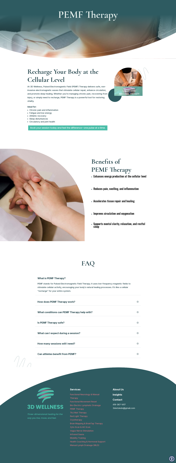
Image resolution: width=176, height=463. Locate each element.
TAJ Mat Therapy (78, 412)
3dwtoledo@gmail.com (124, 408)
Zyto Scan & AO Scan (80, 427)
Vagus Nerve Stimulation (82, 431)
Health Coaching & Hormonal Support (87, 441)
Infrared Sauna (77, 434)
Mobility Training (78, 438)
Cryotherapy (76, 420)
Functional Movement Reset (83, 401)
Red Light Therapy (79, 416)
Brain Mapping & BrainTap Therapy (86, 423)
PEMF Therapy (77, 409)
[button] (172, 459)
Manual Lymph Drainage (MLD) (84, 445)
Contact (117, 399)
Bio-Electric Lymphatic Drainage (85, 405)
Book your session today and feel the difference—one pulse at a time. (67, 127)
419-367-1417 (119, 404)
